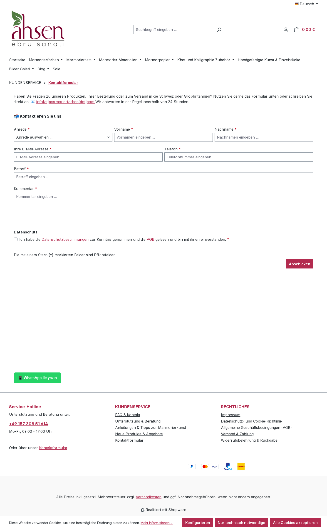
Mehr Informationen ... (157, 523)
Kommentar (25, 188)
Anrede (22, 129)
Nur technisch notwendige (241, 522)
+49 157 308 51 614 (28, 423)
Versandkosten (148, 497)
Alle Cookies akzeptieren (295, 522)
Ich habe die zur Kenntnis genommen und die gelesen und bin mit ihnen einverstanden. (124, 239)
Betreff (21, 169)
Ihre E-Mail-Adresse (33, 149)
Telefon (172, 149)
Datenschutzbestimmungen (65, 239)
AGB (150, 239)
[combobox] (174, 29)
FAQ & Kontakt (127, 415)
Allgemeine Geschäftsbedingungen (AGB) (256, 427)
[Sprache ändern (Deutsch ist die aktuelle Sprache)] (306, 4)
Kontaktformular (53, 447)
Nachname (226, 129)
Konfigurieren (197, 522)
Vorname (123, 129)
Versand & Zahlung (237, 434)
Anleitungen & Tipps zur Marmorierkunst (150, 427)
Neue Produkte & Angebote (139, 434)
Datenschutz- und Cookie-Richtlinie (251, 421)
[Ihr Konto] (285, 29)
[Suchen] (219, 29)
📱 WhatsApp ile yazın (37, 378)
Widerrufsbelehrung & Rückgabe (249, 440)
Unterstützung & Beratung (138, 421)
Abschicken (299, 264)
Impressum (230, 415)
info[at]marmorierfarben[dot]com (65, 101)
